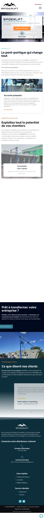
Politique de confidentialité (22, 509)
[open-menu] (40, 8)
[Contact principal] (22, 457)
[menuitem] (38, 4)
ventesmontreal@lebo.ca (26, 462)
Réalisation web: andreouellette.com (22, 511)
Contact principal (22, 460)
